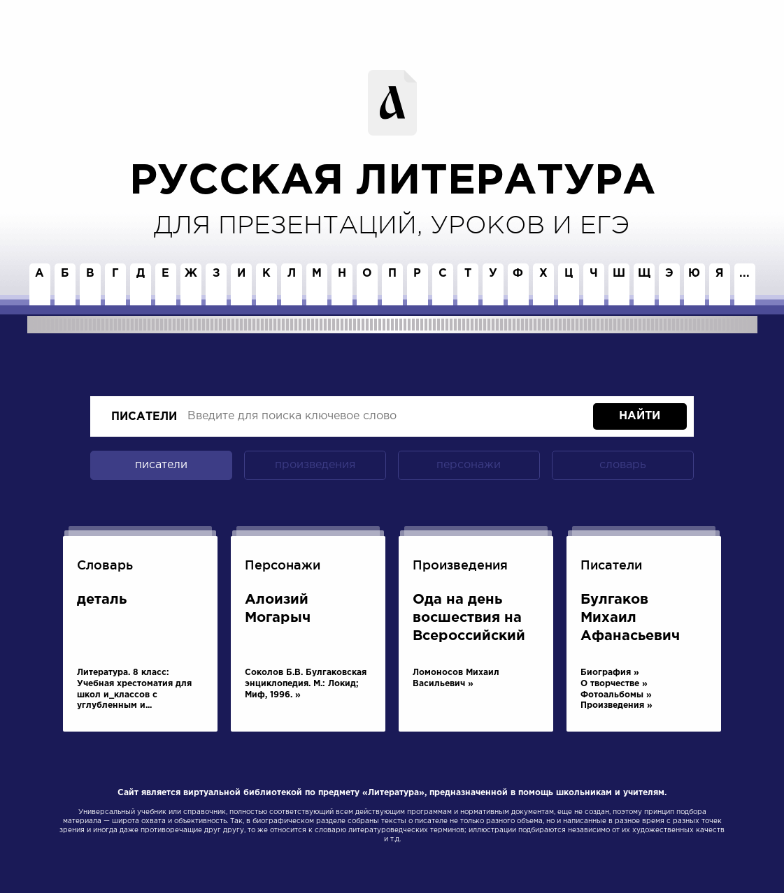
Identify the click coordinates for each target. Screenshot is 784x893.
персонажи (468, 465)
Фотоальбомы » (616, 695)
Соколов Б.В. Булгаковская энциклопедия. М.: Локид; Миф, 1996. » (305, 683)
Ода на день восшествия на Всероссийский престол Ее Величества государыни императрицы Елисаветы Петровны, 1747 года (470, 619)
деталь (102, 599)
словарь (622, 465)
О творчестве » (614, 684)
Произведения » (616, 705)
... (744, 273)
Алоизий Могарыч (278, 608)
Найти (639, 416)
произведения (315, 465)
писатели (144, 417)
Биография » (609, 672)
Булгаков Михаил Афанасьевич (630, 617)
